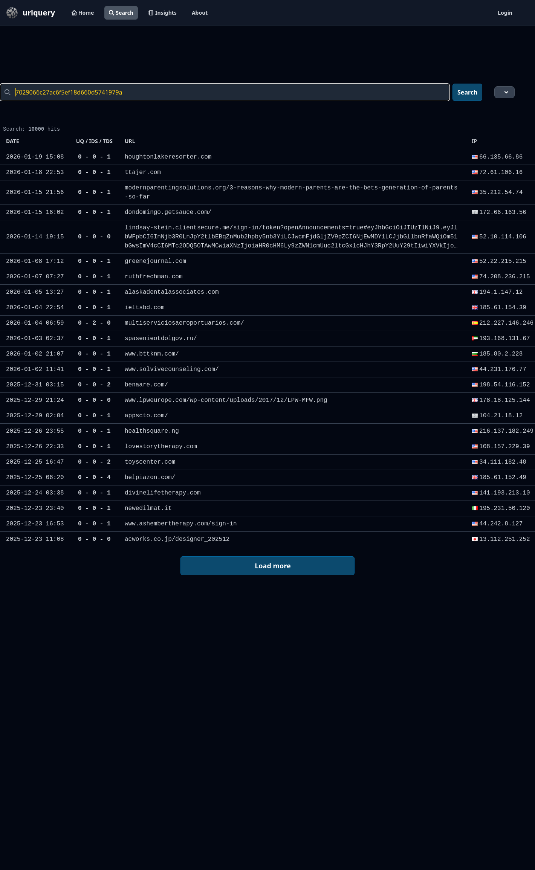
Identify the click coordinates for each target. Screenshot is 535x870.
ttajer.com (143, 172)
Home (83, 12)
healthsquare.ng (152, 431)
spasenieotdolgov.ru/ (161, 338)
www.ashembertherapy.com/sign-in (181, 523)
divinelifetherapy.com (163, 493)
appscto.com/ (146, 415)
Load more (266, 566)
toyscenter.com (150, 462)
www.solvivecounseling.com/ (172, 369)
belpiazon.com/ (150, 477)
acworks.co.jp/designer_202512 (177, 539)
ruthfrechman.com (154, 276)
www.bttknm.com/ (152, 354)
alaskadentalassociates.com (172, 292)
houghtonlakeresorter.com (168, 157)
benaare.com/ (146, 385)
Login (505, 12)
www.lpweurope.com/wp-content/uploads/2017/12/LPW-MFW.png (226, 400)
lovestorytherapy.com (161, 446)
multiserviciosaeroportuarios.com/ (184, 323)
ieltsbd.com (145, 307)
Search (121, 12)
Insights (162, 12)
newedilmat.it (148, 508)
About (200, 12)
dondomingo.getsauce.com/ (168, 212)
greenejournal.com (155, 261)
